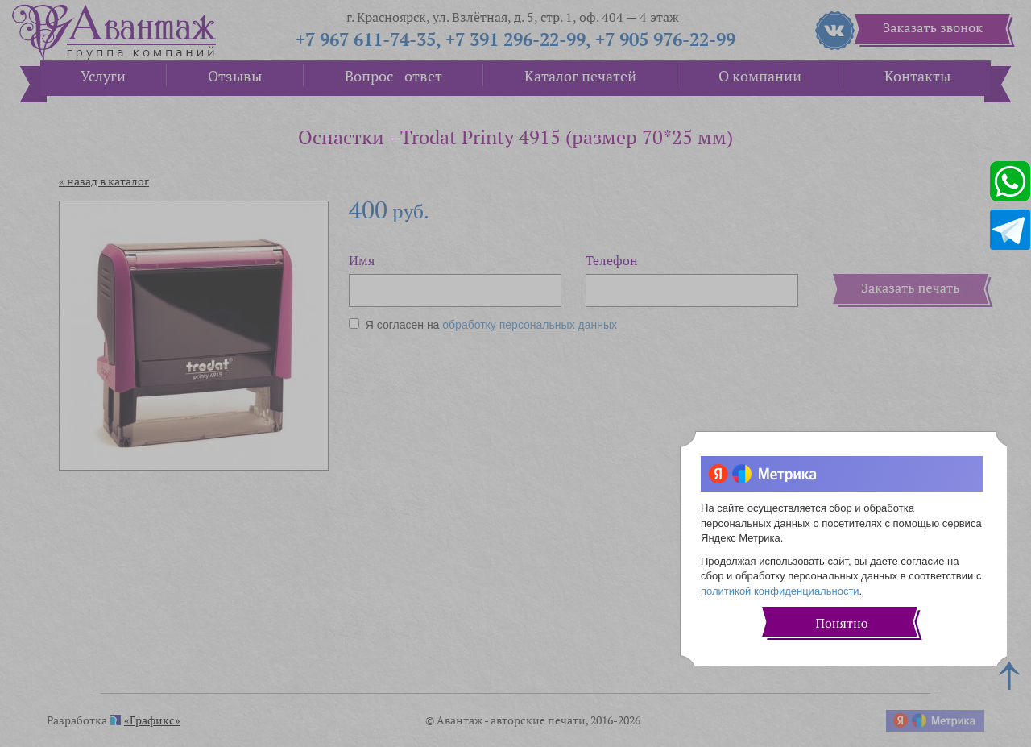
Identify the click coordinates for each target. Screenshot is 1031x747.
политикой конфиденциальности (780, 591)
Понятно (841, 623)
